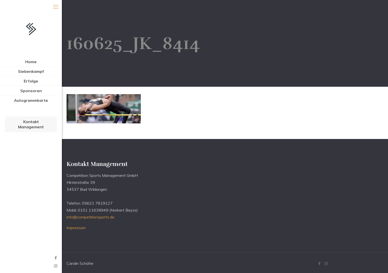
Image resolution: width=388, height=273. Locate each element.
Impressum (76, 227)
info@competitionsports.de (90, 217)
